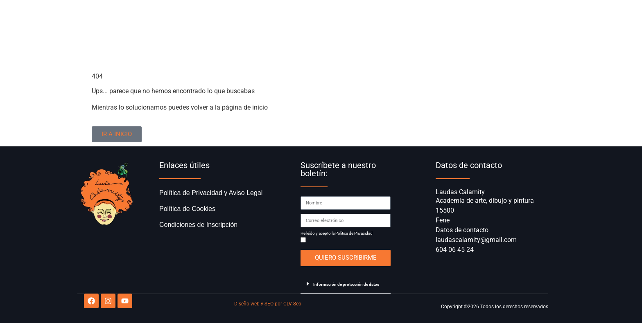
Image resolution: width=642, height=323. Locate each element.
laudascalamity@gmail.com (476, 240)
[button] (346, 284)
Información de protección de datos (346, 284)
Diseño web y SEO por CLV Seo (267, 304)
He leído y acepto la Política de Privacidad (337, 233)
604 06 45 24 (455, 249)
